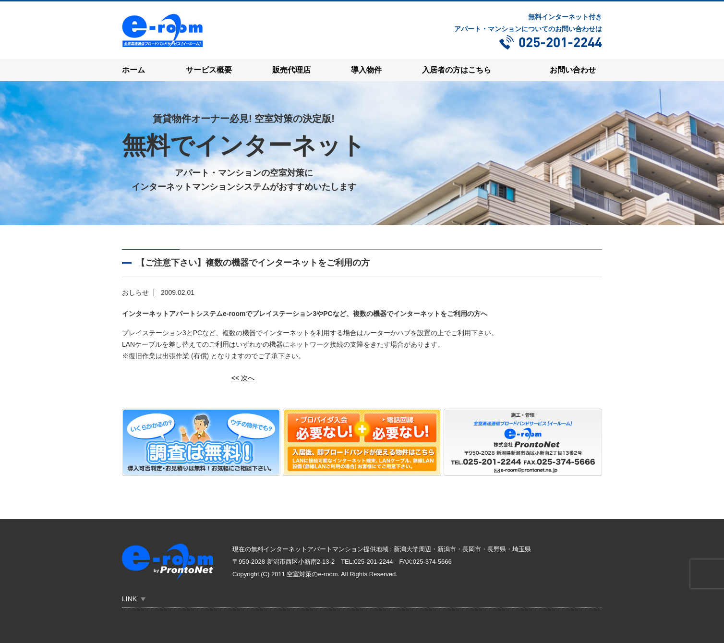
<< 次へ (242, 377)
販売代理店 (291, 70)
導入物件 (366, 70)
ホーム (133, 70)
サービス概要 (209, 70)
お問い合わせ (573, 70)
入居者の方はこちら (456, 70)
